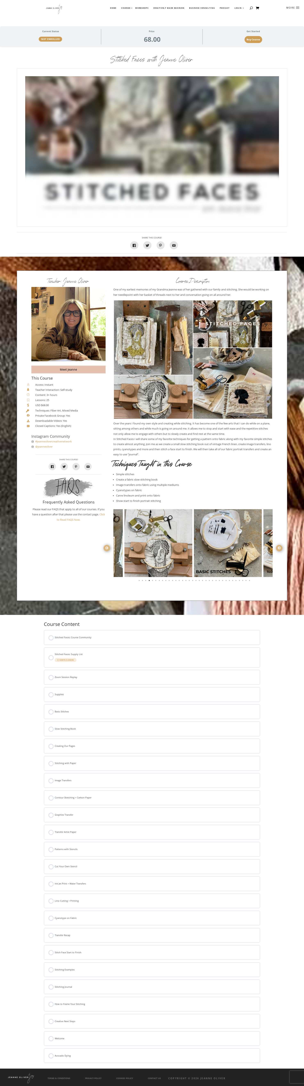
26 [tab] (223, 581)
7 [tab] (160, 581)
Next (279, 548)
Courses (125, 8)
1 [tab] (140, 581)
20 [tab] (203, 581)
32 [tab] (243, 581)
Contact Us (154, 1078)
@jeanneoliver (44, 446)
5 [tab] (153, 581)
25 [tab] (220, 581)
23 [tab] (213, 581)
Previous (107, 548)
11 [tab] (173, 581)
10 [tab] (170, 581)
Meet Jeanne (68, 369)
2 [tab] (143, 581)
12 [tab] (176, 581)
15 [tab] (186, 581)
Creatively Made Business (168, 8)
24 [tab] (216, 581)
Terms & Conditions (59, 1078)
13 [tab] (180, 581)
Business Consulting (202, 8)
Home (113, 8)
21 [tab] (206, 581)
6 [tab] (156, 581)
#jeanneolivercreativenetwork (53, 441)
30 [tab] (236, 581)
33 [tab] (246, 581)
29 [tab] (233, 581)
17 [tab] (193, 581)
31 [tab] (240, 581)
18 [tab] (196, 581)
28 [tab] (230, 581)
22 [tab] (210, 581)
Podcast (225, 8)
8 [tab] (163, 581)
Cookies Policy (124, 1078)
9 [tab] (166, 581)
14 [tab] (183, 581)
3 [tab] (146, 581)
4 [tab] (150, 581)
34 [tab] (250, 581)
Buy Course (253, 39)
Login (238, 8)
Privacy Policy (93, 1078)
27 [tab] (226, 581)
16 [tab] (190, 581)
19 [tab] (200, 581)
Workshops (141, 8)
